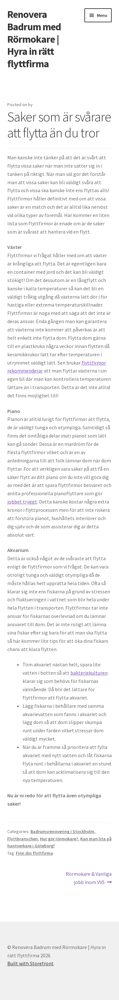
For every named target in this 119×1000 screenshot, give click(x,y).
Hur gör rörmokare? (59, 839)
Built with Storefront (30, 963)
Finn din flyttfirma (34, 853)
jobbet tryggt (22, 501)
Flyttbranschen (22, 839)
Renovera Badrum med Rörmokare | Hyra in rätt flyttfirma (34, 39)
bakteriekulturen (89, 673)
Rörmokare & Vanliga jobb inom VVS (88, 877)
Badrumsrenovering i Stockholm (62, 831)
